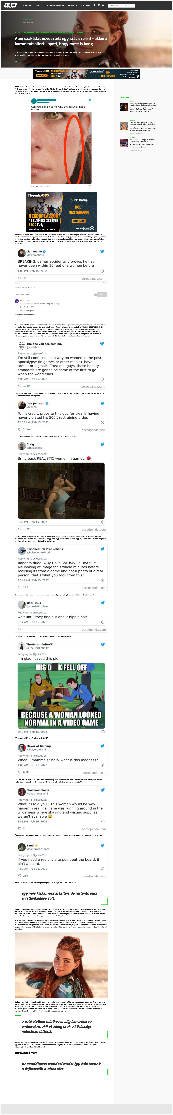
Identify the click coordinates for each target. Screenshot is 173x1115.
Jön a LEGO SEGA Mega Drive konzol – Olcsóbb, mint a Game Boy (143, 140)
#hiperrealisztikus (34, 33)
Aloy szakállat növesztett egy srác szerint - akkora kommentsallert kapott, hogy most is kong (62, 41)
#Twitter (79, 33)
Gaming (27, 5)
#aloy (17, 33)
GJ (130, 115)
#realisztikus (62, 33)
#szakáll (72, 33)
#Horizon (45, 33)
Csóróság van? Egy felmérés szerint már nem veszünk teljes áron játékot (142, 123)
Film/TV (72, 5)
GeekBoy (132, 133)
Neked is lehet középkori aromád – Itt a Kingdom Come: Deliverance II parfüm (143, 104)
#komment (53, 33)
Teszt (38, 5)
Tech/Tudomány (54, 5)
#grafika (23, 33)
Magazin (86, 5)
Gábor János (28, 20)
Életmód (132, 101)
